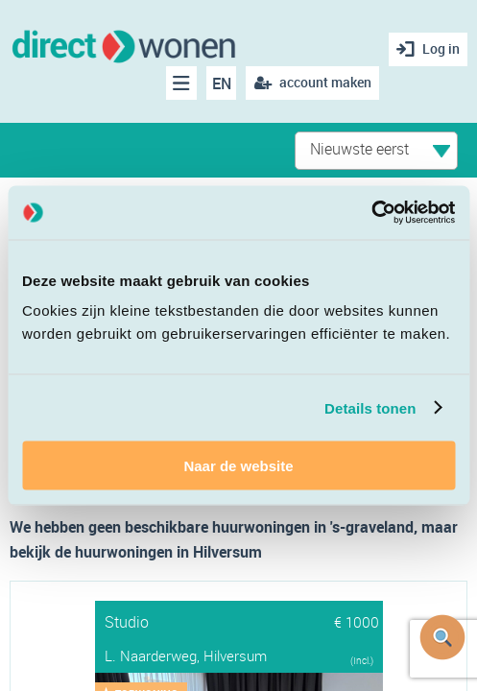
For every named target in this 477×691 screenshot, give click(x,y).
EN (221, 83)
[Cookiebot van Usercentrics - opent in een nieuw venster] (371, 213)
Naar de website (238, 466)
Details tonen (370, 407)
